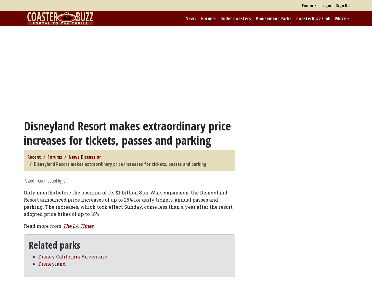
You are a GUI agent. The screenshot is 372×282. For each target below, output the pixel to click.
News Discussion (85, 157)
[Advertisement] (186, 72)
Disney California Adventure (72, 256)
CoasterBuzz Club (313, 18)
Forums (208, 18)
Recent (34, 157)
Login (326, 5)
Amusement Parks (273, 18)
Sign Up (342, 5)
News (190, 18)
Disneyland (52, 264)
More (340, 18)
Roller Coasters (235, 18)
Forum (307, 5)
